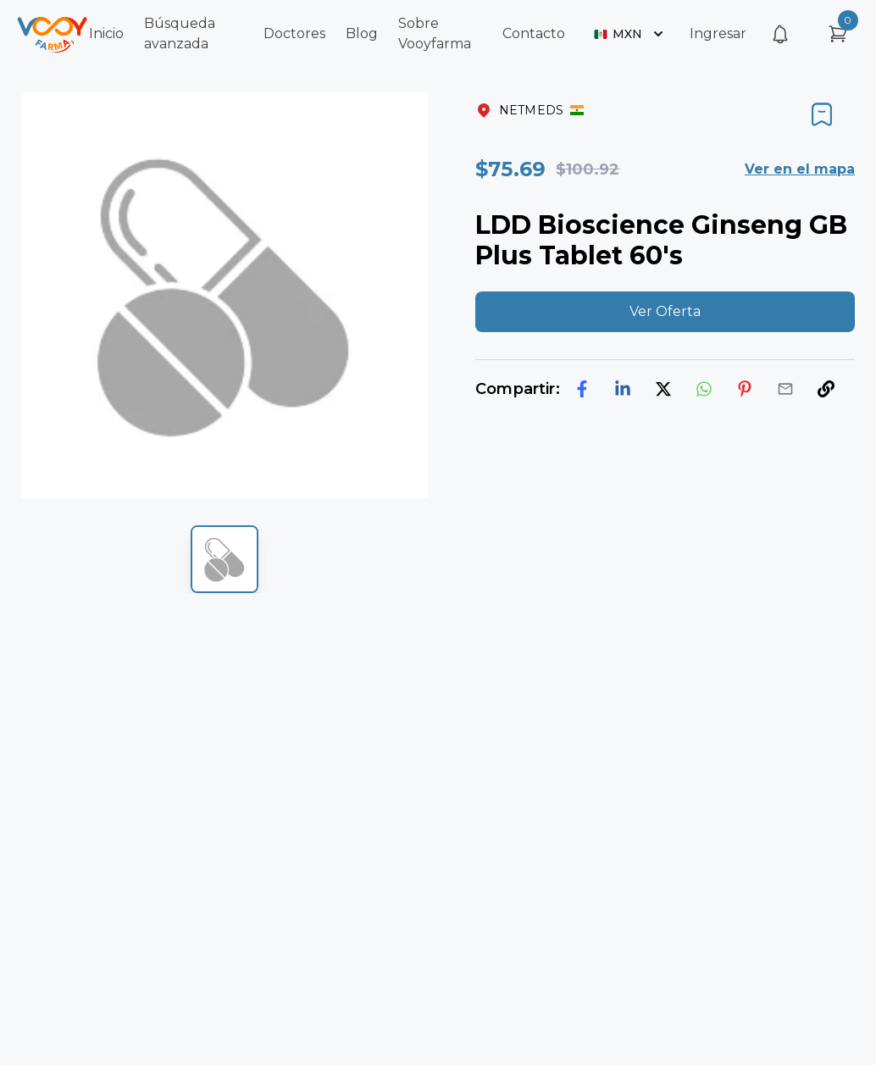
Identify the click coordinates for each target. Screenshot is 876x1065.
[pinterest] (744, 389)
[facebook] (582, 389)
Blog (362, 33)
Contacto (533, 33)
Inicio (106, 33)
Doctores (294, 33)
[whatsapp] (704, 389)
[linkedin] (622, 389)
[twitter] (663, 389)
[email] (785, 389)
